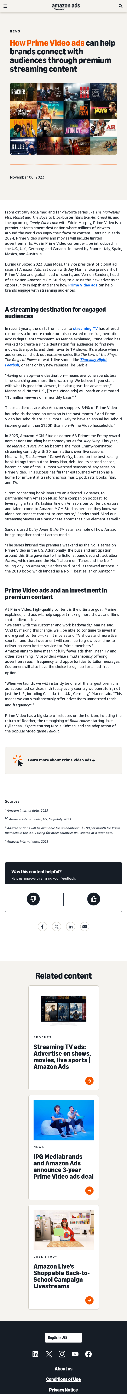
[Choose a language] (63, 1338)
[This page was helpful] (93, 899)
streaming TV (85, 328)
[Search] (121, 6)
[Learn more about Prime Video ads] (61, 760)
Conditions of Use (63, 1379)
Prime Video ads (82, 285)
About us (64, 1369)
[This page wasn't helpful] (33, 899)
